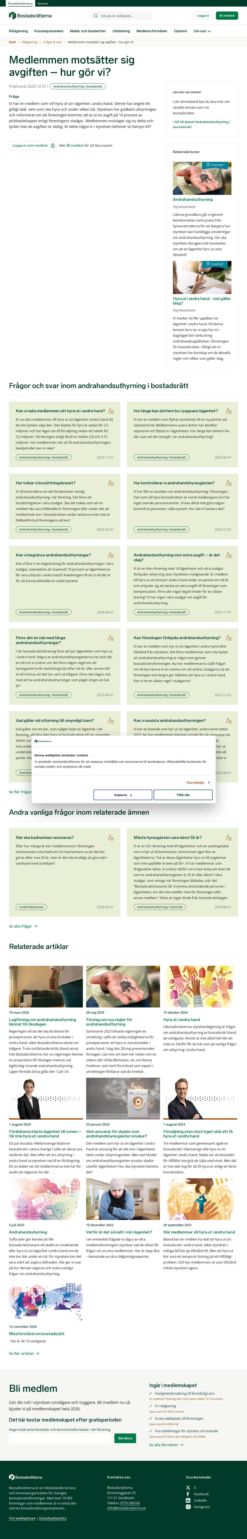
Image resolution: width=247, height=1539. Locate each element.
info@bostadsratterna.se (126, 1508)
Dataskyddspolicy (52, 1518)
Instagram (202, 1507)
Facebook (201, 1494)
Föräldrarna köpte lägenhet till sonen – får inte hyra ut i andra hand (45, 1133)
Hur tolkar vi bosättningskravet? (46, 482)
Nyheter (43, 3)
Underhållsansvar (31, 907)
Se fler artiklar (21, 1353)
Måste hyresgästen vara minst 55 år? (168, 837)
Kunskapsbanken (48, 31)
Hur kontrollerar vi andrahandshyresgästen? (174, 482)
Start (13, 42)
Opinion (180, 31)
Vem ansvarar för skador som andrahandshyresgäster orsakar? (116, 1133)
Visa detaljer (195, 782)
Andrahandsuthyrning (193, 199)
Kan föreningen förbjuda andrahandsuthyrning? (177, 637)
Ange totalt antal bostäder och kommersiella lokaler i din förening (59, 1430)
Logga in (203, 15)
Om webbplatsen (22, 1518)
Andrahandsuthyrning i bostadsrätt (77, 86)
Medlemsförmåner (151, 31)
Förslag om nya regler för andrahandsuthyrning (109, 1022)
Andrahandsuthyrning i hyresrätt (160, 907)
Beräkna (125, 1438)
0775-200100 (130, 1503)
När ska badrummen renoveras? (45, 837)
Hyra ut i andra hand (181, 1019)
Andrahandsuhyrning (28, 1232)
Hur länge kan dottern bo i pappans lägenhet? (176, 410)
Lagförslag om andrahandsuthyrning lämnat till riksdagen (42, 1022)
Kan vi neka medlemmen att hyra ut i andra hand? (60, 410)
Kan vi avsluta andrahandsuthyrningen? (170, 720)
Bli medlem (227, 15)
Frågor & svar (53, 42)
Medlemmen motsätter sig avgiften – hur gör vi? (101, 42)
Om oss (200, 31)
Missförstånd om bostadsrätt (36, 1333)
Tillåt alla (183, 795)
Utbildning (121, 31)
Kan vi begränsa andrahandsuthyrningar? (53, 554)
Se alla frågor (20, 926)
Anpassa (123, 795)
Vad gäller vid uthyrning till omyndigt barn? (55, 720)
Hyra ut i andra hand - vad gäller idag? (202, 301)
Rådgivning (18, 31)
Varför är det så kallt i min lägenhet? (119, 1232)
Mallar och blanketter (88, 31)
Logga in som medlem (33, 145)
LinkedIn (200, 1500)
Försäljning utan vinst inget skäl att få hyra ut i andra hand (198, 1133)
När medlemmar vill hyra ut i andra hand (199, 1232)
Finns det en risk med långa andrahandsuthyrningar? (40, 640)
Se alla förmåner (163, 1444)
